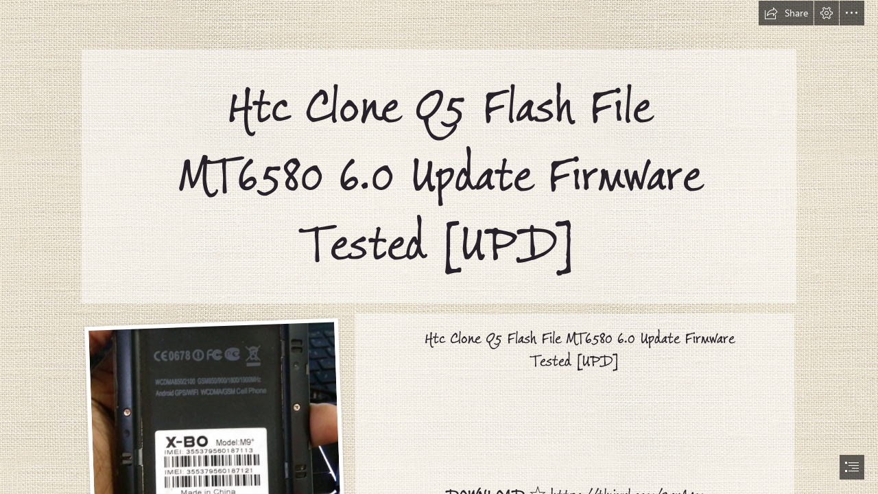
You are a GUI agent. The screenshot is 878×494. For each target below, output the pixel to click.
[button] (786, 13)
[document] (439, 247)
